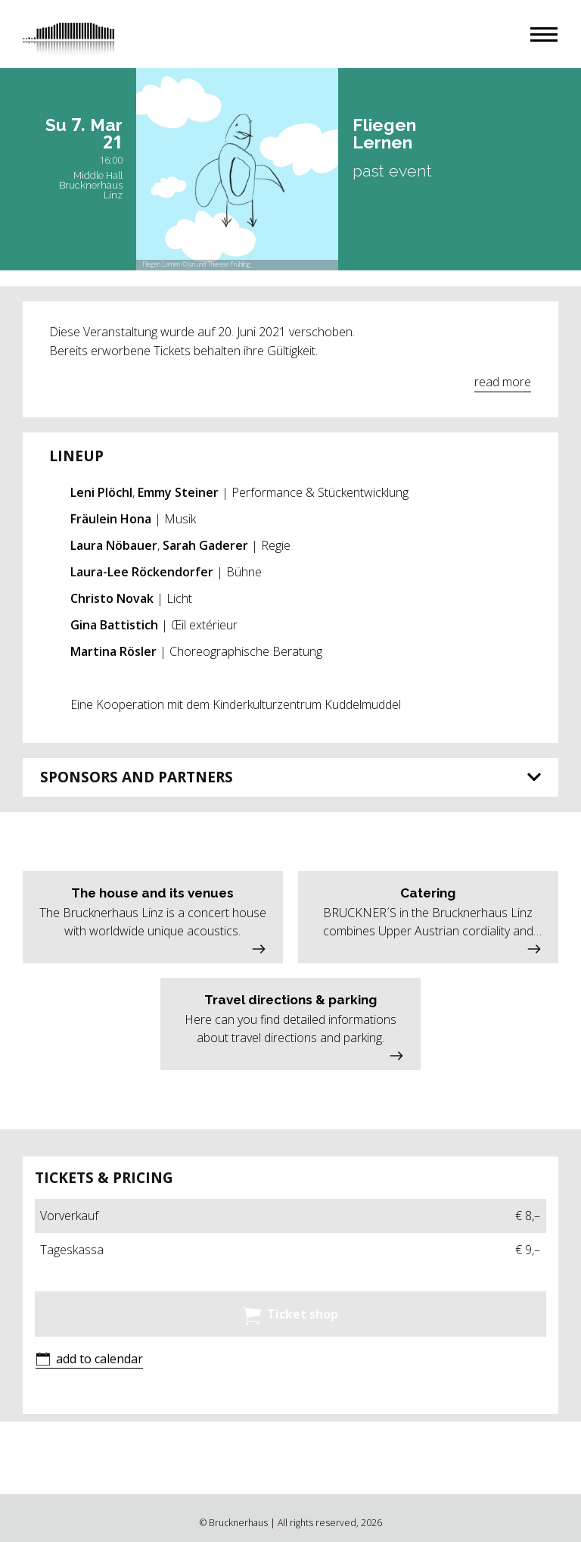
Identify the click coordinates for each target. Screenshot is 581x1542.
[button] (544, 34)
